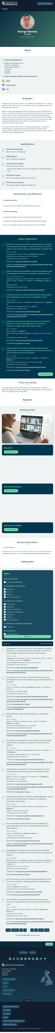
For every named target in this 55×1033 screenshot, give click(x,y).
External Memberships (10, 211)
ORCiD (8, 81)
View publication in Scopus (21, 343)
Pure (7, 89)
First (8, 931)
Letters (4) (9, 617)
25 (22, 936)
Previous (15, 931)
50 (25, 936)
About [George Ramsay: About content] (27, 50)
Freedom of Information (9, 1025)
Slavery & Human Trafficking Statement (13, 1022)
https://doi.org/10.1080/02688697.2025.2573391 (31, 367)
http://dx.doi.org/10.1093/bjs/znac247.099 (26, 895)
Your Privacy (6, 1011)
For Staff (32, 953)
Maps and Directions (8, 991)
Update (49, 945)
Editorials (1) (10, 615)
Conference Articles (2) (13, 610)
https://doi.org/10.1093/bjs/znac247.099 (29, 892)
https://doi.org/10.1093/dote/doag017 (28, 311)
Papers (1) (9, 592)
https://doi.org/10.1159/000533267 (27, 668)
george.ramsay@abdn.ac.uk (13, 60)
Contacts (5, 984)
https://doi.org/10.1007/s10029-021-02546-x (30, 919)
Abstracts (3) (10, 590)
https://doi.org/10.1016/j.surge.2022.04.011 (29, 816)
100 (28, 936)
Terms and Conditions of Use (10, 1007)
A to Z (4, 987)
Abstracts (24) (10, 605)
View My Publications (45, 374)
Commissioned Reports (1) (14, 582)
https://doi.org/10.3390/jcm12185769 (28, 731)
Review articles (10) (12, 620)
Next (42, 931)
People (5, 9)
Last (48, 931)
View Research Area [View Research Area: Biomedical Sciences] (11, 491)
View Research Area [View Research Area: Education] (11, 452)
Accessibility (6, 1015)
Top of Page (27, 1001)
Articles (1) (9, 627)
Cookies (5, 1018)
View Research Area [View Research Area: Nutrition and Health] (11, 530)
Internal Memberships (10, 200)
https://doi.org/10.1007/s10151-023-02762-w (30, 760)
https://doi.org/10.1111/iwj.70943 (26, 261)
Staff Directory (7, 995)
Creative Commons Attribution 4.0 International (34, 554)
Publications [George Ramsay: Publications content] (27, 562)
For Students (23, 953)
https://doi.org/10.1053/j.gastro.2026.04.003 (30, 290)
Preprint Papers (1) (12, 634)
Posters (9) (9, 595)
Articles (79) (10, 607)
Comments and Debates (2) (14, 612)
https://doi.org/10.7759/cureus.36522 (27, 841)
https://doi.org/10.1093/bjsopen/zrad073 (29, 785)
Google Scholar (11, 85)
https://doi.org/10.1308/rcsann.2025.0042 (29, 340)
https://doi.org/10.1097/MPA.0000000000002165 (31, 872)
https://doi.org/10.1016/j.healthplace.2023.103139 (32, 697)
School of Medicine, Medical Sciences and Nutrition (21, 76)
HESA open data (7, 554)
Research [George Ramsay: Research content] (27, 400)
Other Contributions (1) (13, 597)
